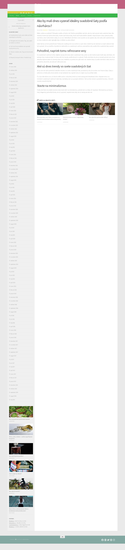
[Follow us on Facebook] (21, 20)
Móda (17, 15)
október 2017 (14, 355)
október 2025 (14, 76)
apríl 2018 (13, 333)
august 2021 (13, 186)
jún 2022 (13, 150)
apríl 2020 (13, 245)
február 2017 (14, 384)
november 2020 (14, 219)
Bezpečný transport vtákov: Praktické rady (21, 64)
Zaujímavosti (37, 15)
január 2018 (13, 344)
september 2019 (14, 270)
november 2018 (14, 307)
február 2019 (14, 296)
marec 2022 (13, 161)
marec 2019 (13, 292)
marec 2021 (13, 205)
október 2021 (14, 179)
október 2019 (14, 267)
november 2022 (14, 131)
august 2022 (13, 142)
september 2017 (14, 358)
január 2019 (13, 300)
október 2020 (14, 223)
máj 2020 (13, 241)
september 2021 (14, 183)
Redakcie (45, 36)
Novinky (12, 15)
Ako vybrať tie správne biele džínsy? (98, 123)
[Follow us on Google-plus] (24, 20)
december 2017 (14, 347)
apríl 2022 (13, 157)
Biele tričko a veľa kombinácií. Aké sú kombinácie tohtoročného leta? (18, 516)
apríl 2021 (13, 201)
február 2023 (14, 120)
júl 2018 (12, 322)
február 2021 (14, 208)
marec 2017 (13, 380)
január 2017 (13, 388)
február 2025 (14, 84)
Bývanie (23, 15)
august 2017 (13, 362)
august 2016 (13, 402)
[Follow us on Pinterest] (29, 20)
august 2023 (13, 98)
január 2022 (13, 168)
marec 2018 (13, 336)
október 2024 (14, 91)
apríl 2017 (13, 377)
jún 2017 (13, 369)
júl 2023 (12, 102)
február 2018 (14, 340)
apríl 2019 (13, 289)
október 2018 (14, 311)
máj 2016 (13, 406)
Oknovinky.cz (12, 529)
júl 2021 (12, 190)
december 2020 (14, 216)
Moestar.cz (11, 527)
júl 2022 (12, 146)
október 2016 (14, 395)
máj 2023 (13, 109)
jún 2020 (13, 237)
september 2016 (14, 398)
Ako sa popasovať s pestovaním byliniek (19, 425)
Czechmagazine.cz (13, 531)
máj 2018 (13, 329)
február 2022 (14, 164)
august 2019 (13, 274)
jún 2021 (13, 194)
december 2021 (14, 172)
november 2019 (14, 263)
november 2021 (14, 175)
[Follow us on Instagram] (31, 20)
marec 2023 (13, 117)
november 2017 (14, 351)
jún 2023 (13, 106)
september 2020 (14, 227)
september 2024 (14, 95)
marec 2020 (13, 248)
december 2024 (14, 87)
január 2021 (13, 212)
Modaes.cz (11, 533)
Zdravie (29, 15)
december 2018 (14, 303)
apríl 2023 (13, 113)
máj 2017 (13, 373)
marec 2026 (13, 73)
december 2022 (14, 128)
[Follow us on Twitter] (26, 20)
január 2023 (13, 124)
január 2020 (13, 256)
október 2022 (14, 135)
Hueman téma (26, 545)
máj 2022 (13, 153)
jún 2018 (13, 325)
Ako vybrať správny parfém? (16, 462)
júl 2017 (12, 366)
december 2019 (14, 259)
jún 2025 (13, 80)
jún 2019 (13, 281)
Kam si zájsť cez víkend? (15, 480)
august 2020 (13, 230)
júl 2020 (12, 234)
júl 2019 (12, 278)
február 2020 (14, 252)
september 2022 (14, 139)
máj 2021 (13, 197)
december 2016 (14, 391)
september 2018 (14, 314)
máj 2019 (13, 285)
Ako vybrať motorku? (14, 498)
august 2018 (13, 318)
